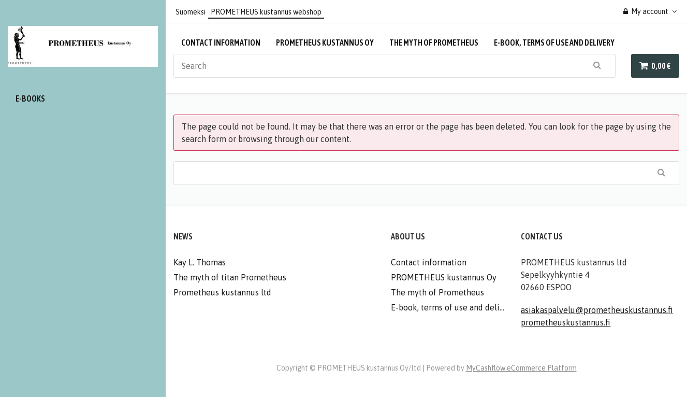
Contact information (220, 42)
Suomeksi (191, 12)
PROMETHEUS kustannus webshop (266, 12)
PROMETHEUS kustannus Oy (325, 42)
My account (646, 11)
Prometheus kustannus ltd (222, 292)
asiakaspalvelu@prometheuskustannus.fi (597, 310)
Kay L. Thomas (199, 262)
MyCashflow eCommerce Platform (521, 368)
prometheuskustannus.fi (565, 322)
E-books (30, 98)
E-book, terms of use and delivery (554, 42)
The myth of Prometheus (433, 42)
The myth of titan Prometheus (229, 277)
